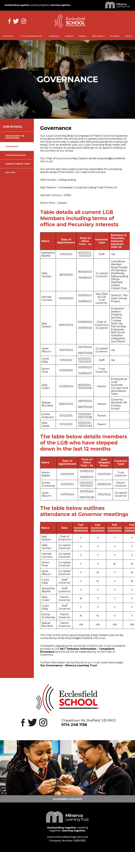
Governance (11, 147)
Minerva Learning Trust (17, 164)
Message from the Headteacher (14, 137)
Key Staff (10, 173)
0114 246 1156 (74, 724)
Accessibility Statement (67, 798)
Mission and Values (15, 155)
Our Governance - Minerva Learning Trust (68, 665)
